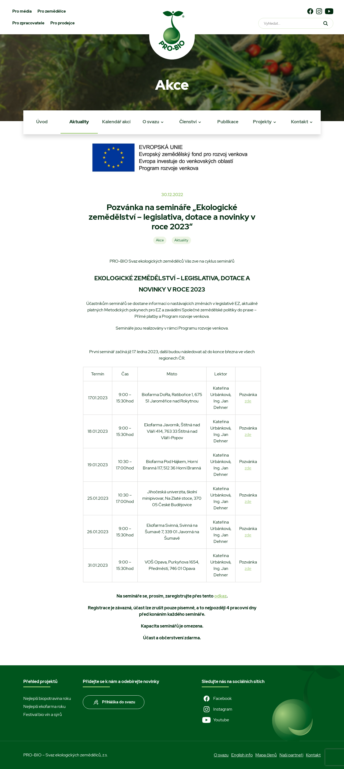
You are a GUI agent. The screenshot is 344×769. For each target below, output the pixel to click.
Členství (188, 122)
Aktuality (79, 122)
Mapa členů (266, 755)
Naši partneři (291, 755)
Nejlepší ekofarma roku (44, 706)
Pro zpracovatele (28, 23)
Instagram (217, 709)
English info (242, 755)
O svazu (151, 122)
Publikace (227, 122)
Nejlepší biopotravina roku (47, 698)
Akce (160, 240)
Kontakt (299, 122)
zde (248, 401)
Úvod (42, 122)
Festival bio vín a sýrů (42, 714)
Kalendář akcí (116, 122)
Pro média (22, 11)
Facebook (217, 698)
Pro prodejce (62, 23)
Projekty (262, 122)
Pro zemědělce (52, 11)
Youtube (215, 720)
